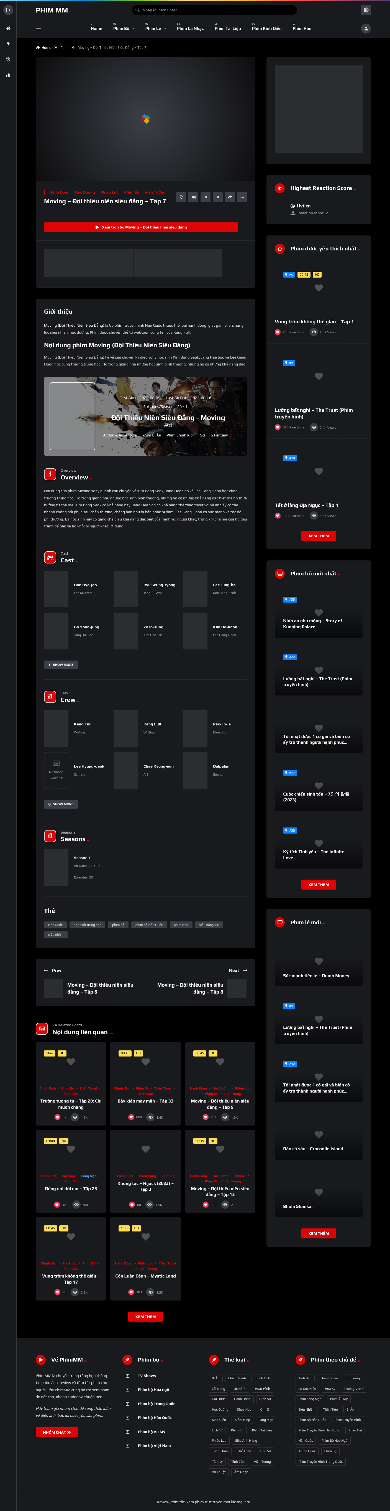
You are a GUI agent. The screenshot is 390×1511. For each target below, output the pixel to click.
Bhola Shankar (298, 1206)
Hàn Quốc (55, 925)
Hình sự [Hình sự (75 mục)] (265, 1399)
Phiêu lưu (110, 192)
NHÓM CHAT (57, 1432)
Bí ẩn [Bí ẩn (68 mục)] (216, 1378)
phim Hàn (181, 925)
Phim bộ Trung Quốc (156, 1403)
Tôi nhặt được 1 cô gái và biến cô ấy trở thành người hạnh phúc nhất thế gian (316, 742)
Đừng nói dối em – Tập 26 (71, 1188)
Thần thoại (88, 1088)
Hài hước (69, 1176)
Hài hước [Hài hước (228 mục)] (218, 1399)
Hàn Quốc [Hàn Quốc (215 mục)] (306, 1441)
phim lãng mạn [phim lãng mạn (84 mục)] (310, 1399)
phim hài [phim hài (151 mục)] (355, 1430)
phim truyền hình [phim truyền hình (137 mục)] (348, 1420)
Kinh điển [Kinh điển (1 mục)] (219, 1420)
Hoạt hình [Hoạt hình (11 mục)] (262, 1389)
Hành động (59, 192)
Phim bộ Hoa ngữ (153, 1389)
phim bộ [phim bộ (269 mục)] (330, 1451)
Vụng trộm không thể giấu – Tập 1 (314, 321)
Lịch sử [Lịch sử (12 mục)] (217, 1430)
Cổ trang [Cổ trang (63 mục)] (353, 1378)
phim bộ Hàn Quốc (149, 925)
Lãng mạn (89, 1176)
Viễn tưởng (155, 192)
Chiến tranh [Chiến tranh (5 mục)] (237, 1378)
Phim (65, 47)
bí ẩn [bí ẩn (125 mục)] (350, 1409)
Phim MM (52, 10)
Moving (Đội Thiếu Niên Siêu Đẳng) (74, 325)
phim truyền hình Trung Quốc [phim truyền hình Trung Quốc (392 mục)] (321, 1462)
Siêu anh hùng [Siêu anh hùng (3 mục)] (246, 1441)
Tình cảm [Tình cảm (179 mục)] (238, 1462)
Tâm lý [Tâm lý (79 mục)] (217, 1462)
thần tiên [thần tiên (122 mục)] (330, 1409)
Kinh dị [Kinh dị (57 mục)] (265, 1409)
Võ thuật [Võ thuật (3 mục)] (218, 1472)
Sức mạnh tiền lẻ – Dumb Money (316, 975)
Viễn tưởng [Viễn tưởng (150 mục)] (262, 1462)
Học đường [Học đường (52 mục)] (220, 1409)
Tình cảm (71, 1094)
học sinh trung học (87, 925)
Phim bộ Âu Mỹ (151, 1431)
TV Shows (147, 1375)
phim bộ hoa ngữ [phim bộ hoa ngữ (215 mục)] (335, 1441)
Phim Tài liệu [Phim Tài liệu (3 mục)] (262, 1430)
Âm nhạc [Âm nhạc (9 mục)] (241, 1472)
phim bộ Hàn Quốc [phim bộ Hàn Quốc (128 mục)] (312, 1420)
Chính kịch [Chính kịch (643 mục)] (262, 1378)
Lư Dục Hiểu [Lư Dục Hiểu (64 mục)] (307, 1389)
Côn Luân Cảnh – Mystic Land (145, 1276)
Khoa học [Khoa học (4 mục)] (244, 1409)
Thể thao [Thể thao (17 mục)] (244, 1451)
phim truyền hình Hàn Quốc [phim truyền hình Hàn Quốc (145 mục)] (319, 1430)
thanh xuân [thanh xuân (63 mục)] (329, 1378)
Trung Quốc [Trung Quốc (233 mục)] (307, 1451)
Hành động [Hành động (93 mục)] (242, 1399)
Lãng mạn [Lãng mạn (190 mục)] (266, 1420)
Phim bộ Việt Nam (154, 1445)
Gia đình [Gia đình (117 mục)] (240, 1389)
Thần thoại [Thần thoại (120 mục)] (220, 1451)
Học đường (85, 192)
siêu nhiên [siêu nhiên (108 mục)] (307, 1409)
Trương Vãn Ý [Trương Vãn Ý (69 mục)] (354, 1389)
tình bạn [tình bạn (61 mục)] (305, 1378)
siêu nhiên (55, 934)
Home (43, 47)
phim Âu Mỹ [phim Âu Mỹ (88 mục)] (339, 1399)
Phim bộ (131, 192)
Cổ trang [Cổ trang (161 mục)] (218, 1389)
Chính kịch (47, 1088)
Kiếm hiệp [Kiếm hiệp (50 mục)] (242, 1420)
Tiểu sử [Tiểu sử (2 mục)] (265, 1451)
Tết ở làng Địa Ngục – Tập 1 (306, 505)
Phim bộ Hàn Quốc (155, 1417)
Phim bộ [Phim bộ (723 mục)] (237, 1430)
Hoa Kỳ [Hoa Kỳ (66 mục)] (330, 1389)
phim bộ (118, 925)
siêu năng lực (209, 925)
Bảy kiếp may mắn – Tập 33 (146, 1101)
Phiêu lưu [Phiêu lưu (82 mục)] (219, 1441)
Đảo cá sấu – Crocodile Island (313, 1148)
